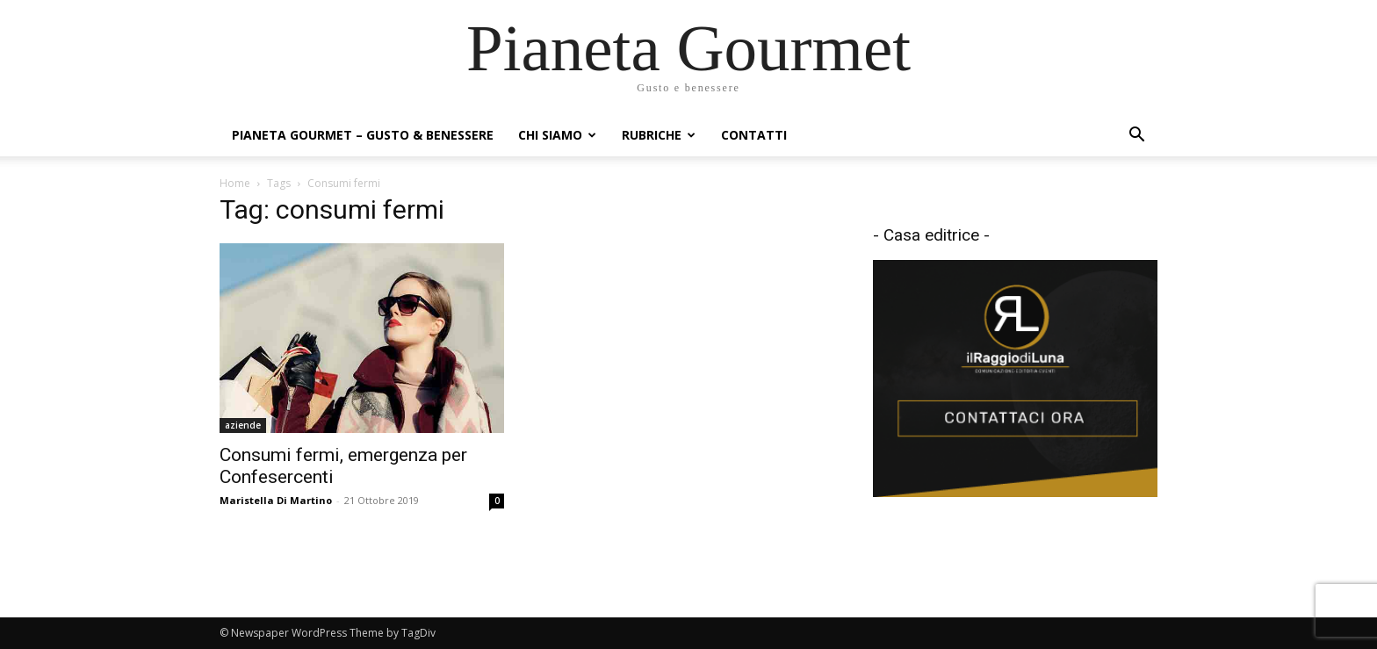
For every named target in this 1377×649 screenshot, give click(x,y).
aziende (243, 425)
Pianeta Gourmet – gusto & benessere (363, 134)
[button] (1136, 136)
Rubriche (659, 134)
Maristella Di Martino (276, 500)
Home (235, 183)
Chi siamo (557, 134)
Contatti (754, 134)
